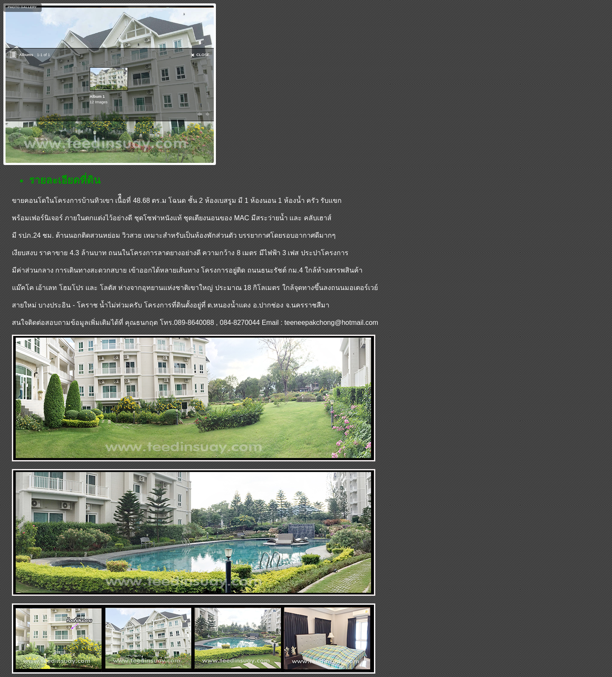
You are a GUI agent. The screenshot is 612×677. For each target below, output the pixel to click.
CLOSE (203, 55)
